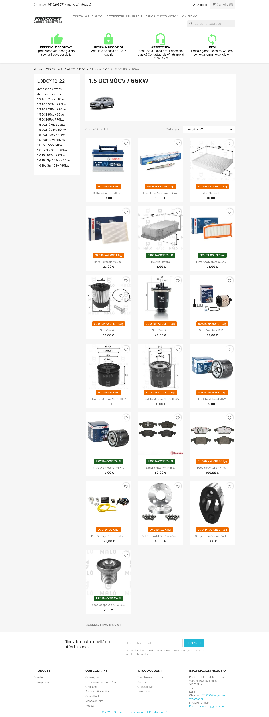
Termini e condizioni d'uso (101, 682)
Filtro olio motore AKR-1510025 (108, 399)
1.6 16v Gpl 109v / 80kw (53, 165)
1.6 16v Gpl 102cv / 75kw (53, 160)
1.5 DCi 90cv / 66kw (50, 114)
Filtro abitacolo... (212, 193)
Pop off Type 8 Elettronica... (108, 536)
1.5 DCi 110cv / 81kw (51, 135)
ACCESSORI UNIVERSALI (124, 16)
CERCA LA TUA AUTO (88, 16)
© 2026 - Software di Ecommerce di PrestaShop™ (134, 712)
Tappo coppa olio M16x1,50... (108, 605)
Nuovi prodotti (42, 682)
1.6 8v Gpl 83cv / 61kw (52, 150)
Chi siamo (190, 16)
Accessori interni (49, 94)
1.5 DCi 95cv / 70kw (50, 120)
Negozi (89, 705)
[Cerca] (211, 23)
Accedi (141, 682)
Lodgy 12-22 (51, 81)
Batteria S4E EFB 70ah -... (108, 193)
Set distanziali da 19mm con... (160, 536)
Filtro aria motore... (160, 262)
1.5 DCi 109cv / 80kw (51, 130)
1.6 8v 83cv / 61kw (49, 145)
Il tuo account (149, 671)
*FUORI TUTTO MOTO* (162, 16)
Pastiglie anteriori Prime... (160, 467)
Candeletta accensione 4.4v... (160, 193)
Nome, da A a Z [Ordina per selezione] (209, 129)
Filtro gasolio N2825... (212, 330)
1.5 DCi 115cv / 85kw (51, 140)
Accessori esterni (49, 89)
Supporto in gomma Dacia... (212, 536)
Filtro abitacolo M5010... (108, 262)
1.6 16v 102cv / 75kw (51, 155)
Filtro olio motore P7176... (108, 467)
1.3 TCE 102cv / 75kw (51, 104)
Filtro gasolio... (108, 330)
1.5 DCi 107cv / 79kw (51, 125)
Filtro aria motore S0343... (212, 262)
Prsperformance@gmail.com (206, 706)
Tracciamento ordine (150, 677)
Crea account (145, 686)
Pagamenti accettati (97, 691)
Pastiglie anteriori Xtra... (212, 467)
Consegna (92, 677)
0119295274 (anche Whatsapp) (69, 5)
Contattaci (92, 696)
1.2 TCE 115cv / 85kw (51, 99)
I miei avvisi (143, 691)
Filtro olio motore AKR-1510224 (160, 399)
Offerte (38, 677)
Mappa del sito (94, 701)
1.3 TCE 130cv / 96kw (51, 109)
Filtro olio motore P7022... (212, 399)
